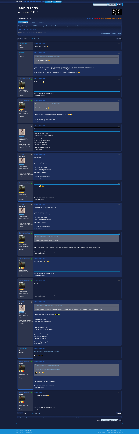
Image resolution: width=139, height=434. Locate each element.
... (37, 38)
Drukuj (119, 38)
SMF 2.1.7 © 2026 (20, 430)
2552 (39, 38)
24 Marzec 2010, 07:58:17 (39, 125)
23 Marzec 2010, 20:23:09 (39, 100)
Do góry (20, 413)
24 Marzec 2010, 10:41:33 (39, 182)
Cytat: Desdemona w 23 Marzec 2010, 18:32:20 (48, 56)
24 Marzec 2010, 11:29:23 (39, 258)
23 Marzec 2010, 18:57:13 (39, 52)
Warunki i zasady (113, 430)
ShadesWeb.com (28, 432)
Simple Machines (28, 430)
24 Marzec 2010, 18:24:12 (39, 301)
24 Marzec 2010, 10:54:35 (39, 204)
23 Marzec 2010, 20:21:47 (39, 78)
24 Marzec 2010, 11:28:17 (39, 233)
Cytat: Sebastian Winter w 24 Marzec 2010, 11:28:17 (49, 305)
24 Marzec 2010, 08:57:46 (39, 154)
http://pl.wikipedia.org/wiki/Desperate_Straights (46, 351)
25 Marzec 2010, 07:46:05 (39, 361)
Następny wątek (116, 33)
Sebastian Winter (24, 79)
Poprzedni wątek (105, 33)
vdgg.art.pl (97, 18)
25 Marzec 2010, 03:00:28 (39, 348)
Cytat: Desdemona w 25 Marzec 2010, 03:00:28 (48, 365)
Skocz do (98, 420)
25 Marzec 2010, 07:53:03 (39, 392)
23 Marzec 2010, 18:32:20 (39, 43)
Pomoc (107, 430)
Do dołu (20, 38)
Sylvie (76, 26)
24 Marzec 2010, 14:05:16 (39, 280)
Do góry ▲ (120, 430)
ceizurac (21, 126)
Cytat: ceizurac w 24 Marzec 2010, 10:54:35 (47, 236)
